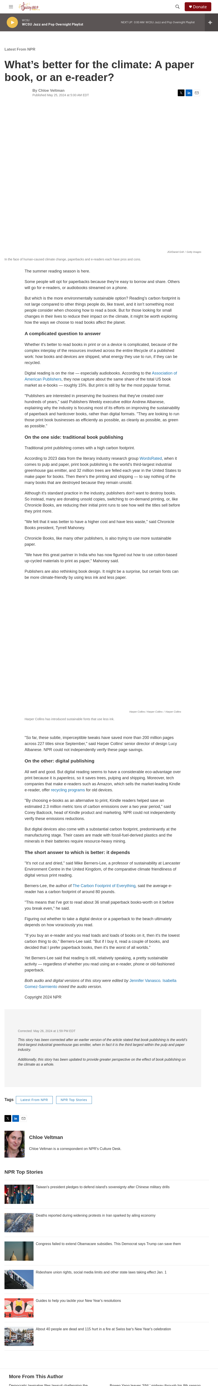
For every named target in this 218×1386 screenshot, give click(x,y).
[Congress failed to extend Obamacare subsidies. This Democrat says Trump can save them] (19, 1251)
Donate (200, 6)
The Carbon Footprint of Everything (104, 886)
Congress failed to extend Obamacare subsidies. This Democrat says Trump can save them (108, 1244)
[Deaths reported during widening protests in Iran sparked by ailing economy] (19, 1222)
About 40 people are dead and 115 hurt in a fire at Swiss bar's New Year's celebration (103, 1329)
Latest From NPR (19, 49)
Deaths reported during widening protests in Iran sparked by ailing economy (95, 1215)
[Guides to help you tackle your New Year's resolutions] (19, 1308)
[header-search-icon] (177, 7)
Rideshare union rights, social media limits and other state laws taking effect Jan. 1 (101, 1272)
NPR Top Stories (74, 1100)
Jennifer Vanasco (144, 980)
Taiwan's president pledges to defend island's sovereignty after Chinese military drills (102, 1187)
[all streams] (211, 22)
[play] (12, 22)
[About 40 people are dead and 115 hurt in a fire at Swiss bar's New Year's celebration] (19, 1336)
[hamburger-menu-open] (11, 6)
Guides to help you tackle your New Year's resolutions (78, 1301)
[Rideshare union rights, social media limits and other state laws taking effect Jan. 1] (19, 1279)
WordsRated (151, 458)
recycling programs (68, 790)
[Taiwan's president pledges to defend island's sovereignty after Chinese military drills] (19, 1194)
